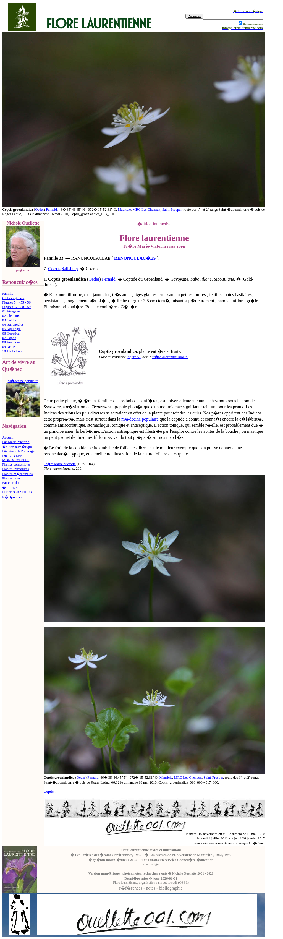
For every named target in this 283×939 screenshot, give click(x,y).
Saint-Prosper (172, 209)
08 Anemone (11, 342)
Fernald (51, 209)
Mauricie (124, 209)
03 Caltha (9, 320)
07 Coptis (9, 338)
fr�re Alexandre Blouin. (170, 357)
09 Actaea (9, 347)
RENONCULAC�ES (135, 258)
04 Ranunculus (13, 324)
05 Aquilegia (11, 329)
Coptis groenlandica (59, 777)
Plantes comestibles (16, 464)
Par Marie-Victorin (16, 442)
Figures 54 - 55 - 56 (16, 302)
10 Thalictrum (12, 351)
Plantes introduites (15, 469)
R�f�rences (12, 497)
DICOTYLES (12, 455)
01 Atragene (11, 311)
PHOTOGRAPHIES (17, 492)
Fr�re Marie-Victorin (60, 464)
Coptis (54, 268)
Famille (7, 293)
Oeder (39, 209)
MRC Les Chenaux (146, 209)
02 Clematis (10, 316)
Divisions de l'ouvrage (18, 451)
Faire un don (11, 483)
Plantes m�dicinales (17, 474)
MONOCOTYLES (15, 460)
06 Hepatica (10, 333)
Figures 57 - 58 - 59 (16, 307)
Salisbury (70, 268)
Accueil (7, 437)
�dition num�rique (17, 447)
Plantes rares (11, 478)
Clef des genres (13, 298)
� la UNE (10, 488)
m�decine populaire (140, 419)
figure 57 (133, 357)
